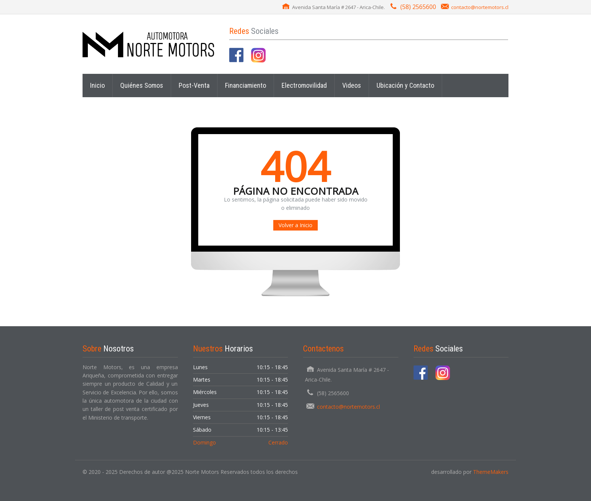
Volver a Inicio (295, 225)
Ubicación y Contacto (405, 85)
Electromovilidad (304, 85)
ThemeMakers (490, 471)
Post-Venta (194, 85)
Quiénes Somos (141, 85)
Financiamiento (245, 85)
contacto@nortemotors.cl (479, 7)
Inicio (97, 85)
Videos (351, 85)
